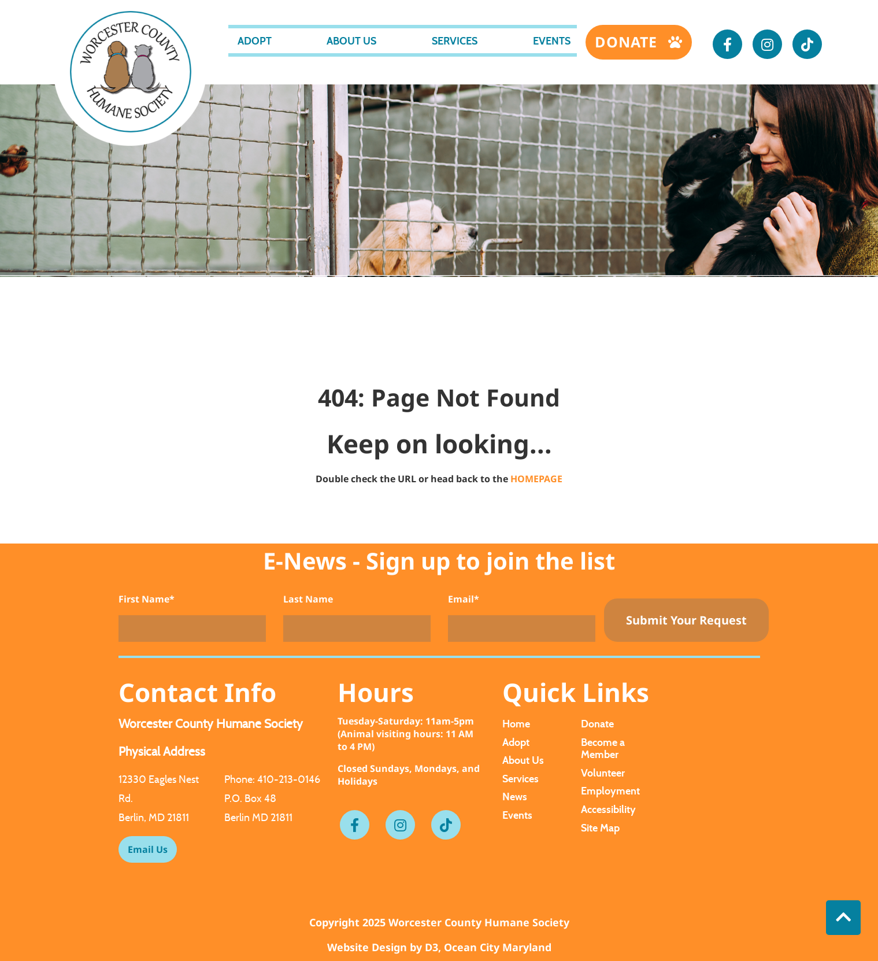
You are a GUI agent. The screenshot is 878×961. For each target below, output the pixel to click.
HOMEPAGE (536, 478)
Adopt (255, 40)
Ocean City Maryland (497, 947)
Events (551, 40)
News (514, 796)
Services (454, 40)
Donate (628, 41)
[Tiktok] (807, 44)
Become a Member (603, 748)
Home (516, 723)
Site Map (600, 827)
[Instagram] (767, 44)
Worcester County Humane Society (478, 922)
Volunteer (603, 772)
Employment (610, 790)
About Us (351, 40)
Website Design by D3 (382, 947)
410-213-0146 (288, 779)
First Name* (146, 599)
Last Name (308, 599)
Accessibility (608, 809)
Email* (463, 599)
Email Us (148, 849)
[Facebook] (727, 44)
